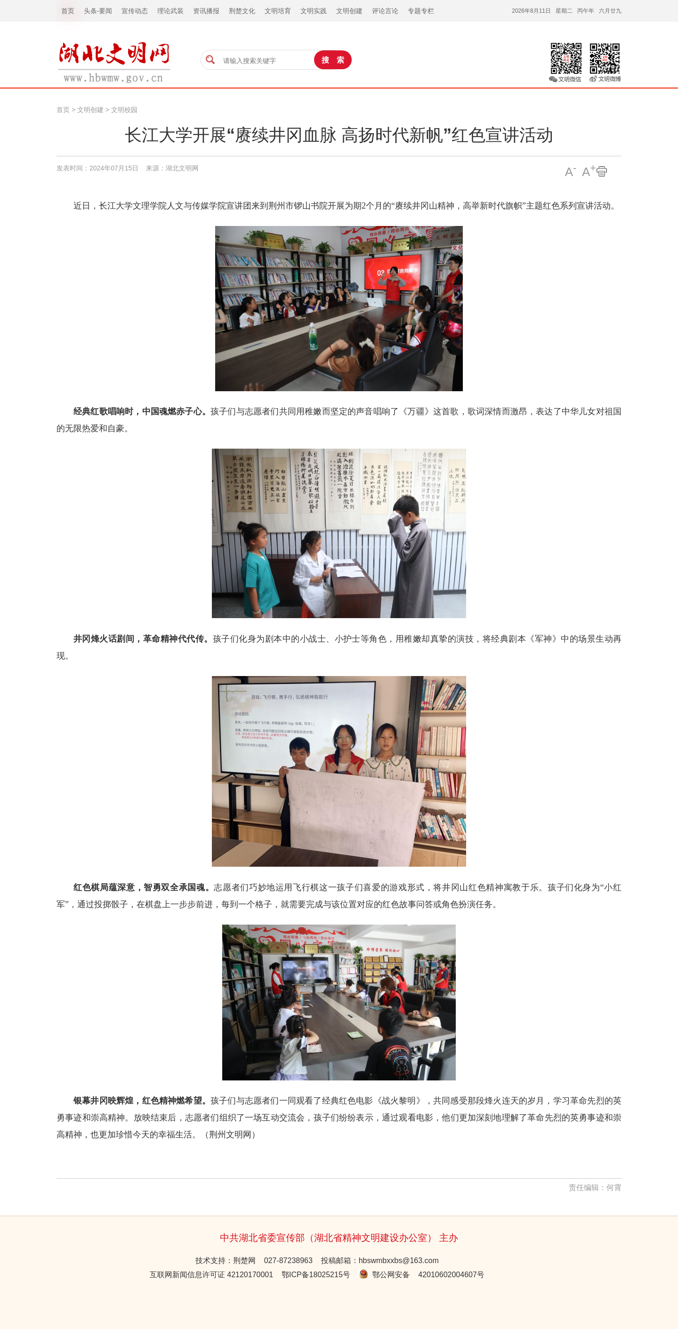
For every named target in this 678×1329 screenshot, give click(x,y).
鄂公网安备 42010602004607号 (421, 1275)
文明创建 (90, 109)
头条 (90, 11)
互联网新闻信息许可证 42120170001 (211, 1275)
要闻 (105, 11)
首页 (63, 109)
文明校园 (124, 109)
